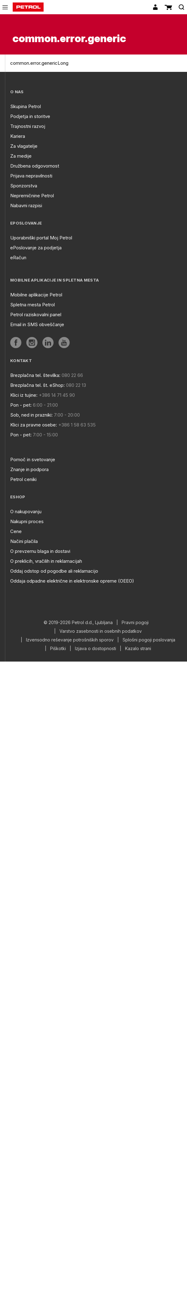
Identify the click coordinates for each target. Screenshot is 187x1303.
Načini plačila (24, 541)
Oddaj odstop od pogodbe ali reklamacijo (54, 571)
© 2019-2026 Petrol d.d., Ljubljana (78, 622)
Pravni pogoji (135, 622)
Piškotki (58, 648)
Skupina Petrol (25, 106)
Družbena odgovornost (34, 166)
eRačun (18, 257)
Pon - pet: (21, 405)
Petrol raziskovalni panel (35, 314)
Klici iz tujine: (23, 395)
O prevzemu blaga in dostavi (40, 551)
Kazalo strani (138, 648)
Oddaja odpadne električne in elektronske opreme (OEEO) (72, 581)
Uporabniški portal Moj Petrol (41, 238)
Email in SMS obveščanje (37, 324)
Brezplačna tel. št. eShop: (37, 385)
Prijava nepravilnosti (31, 176)
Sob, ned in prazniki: (31, 415)
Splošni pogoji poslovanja (149, 640)
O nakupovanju (25, 511)
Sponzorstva (23, 186)
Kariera (17, 136)
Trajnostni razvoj (27, 126)
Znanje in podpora (29, 469)
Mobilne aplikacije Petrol (36, 295)
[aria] (15, 342)
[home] (28, 7)
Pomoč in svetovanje (32, 459)
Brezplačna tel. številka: (35, 375)
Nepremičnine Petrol (32, 196)
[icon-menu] (5, 7)
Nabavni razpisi (26, 205)
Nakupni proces (27, 521)
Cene (16, 531)
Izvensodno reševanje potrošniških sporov (70, 640)
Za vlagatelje (23, 146)
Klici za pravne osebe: (33, 425)
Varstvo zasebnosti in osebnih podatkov (100, 631)
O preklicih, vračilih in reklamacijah (46, 561)
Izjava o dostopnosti (95, 648)
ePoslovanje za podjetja (36, 248)
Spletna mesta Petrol (32, 305)
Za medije (21, 156)
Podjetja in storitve (30, 116)
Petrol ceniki (23, 479)
